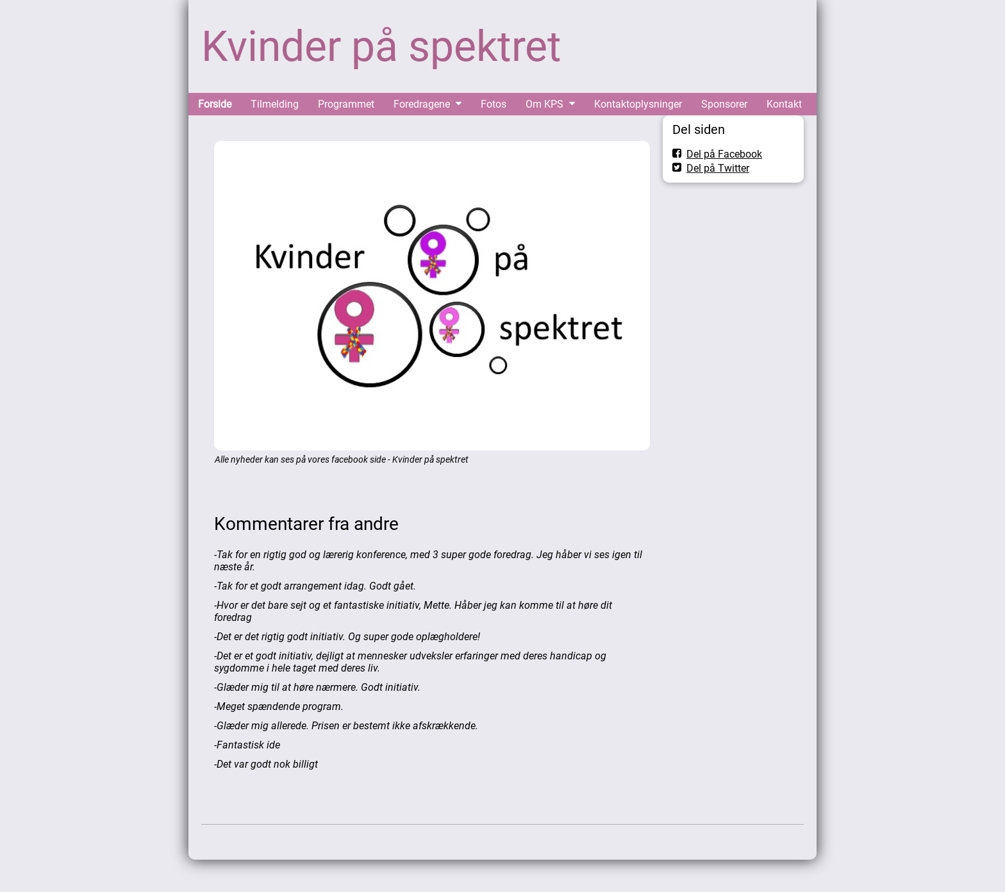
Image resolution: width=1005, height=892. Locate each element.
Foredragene (422, 104)
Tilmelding (275, 104)
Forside (214, 104)
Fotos (493, 104)
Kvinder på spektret (381, 46)
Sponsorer (724, 104)
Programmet (346, 104)
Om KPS (544, 104)
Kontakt (784, 104)
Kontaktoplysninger (638, 104)
